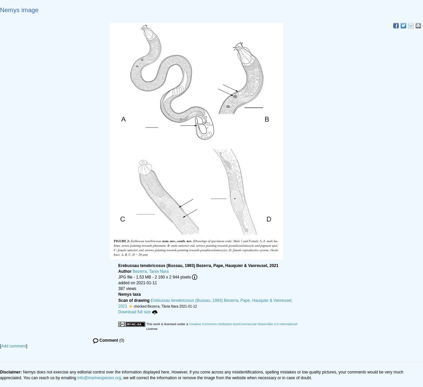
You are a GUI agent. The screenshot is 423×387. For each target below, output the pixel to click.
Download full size (137, 312)
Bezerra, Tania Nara (151, 271)
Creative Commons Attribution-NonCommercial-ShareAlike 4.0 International (243, 324)
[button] (130, 306)
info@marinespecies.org (99, 378)
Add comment (13, 346)
